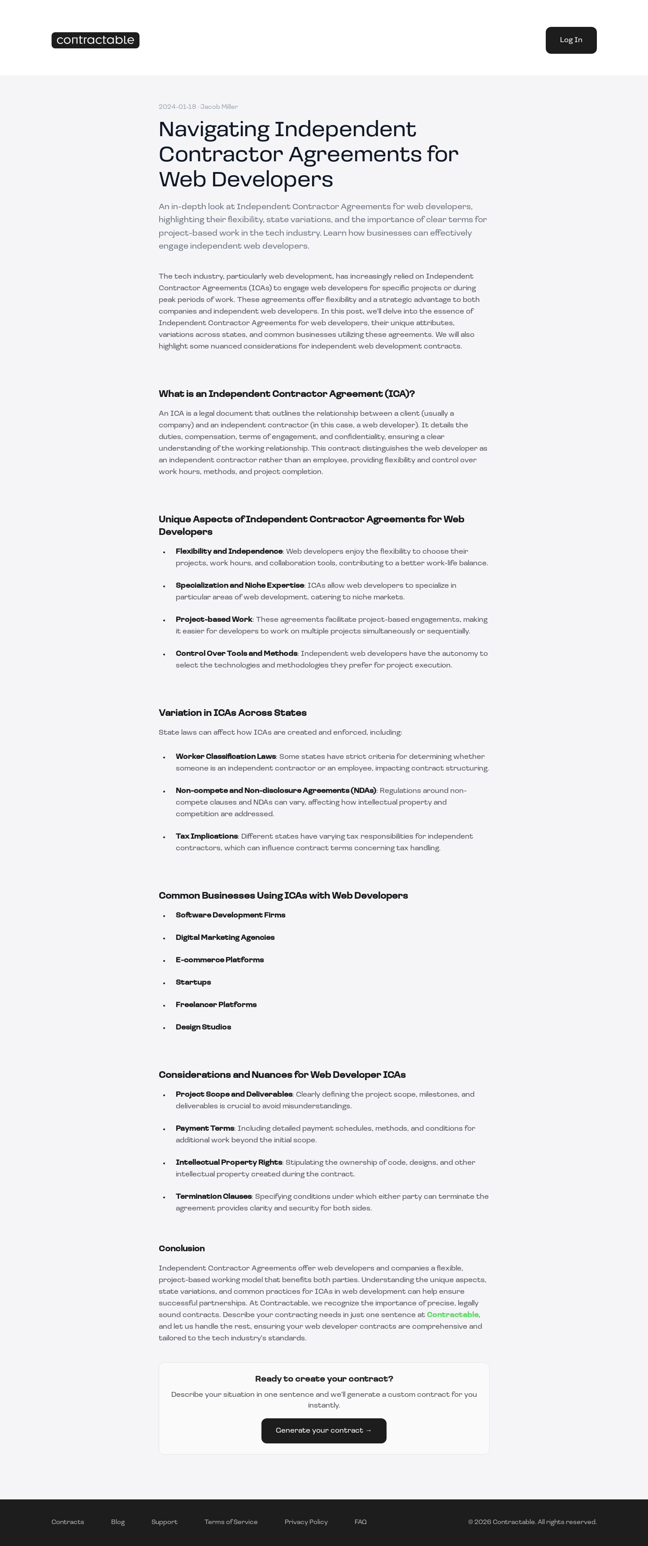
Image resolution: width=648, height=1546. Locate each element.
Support (165, 1522)
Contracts (68, 1522)
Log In (571, 40)
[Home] (95, 40)
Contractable (452, 1315)
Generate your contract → (324, 1430)
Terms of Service (231, 1522)
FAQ (361, 1522)
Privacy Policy (306, 1522)
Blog (118, 1522)
